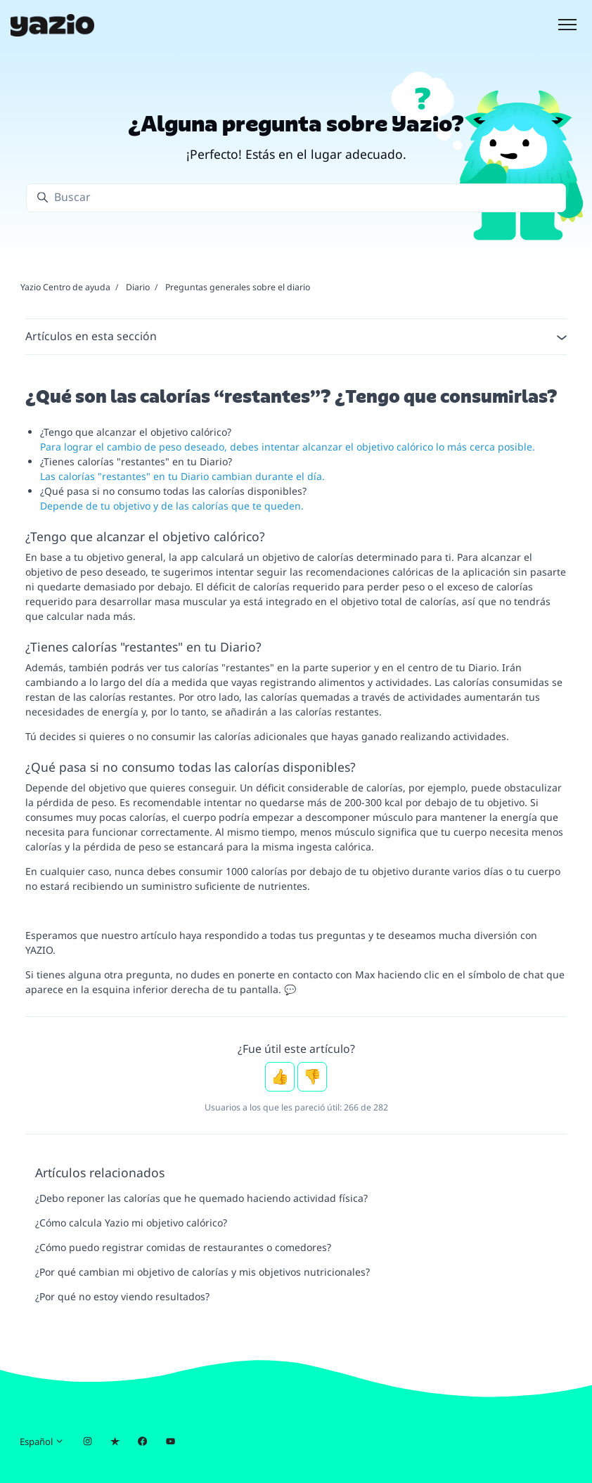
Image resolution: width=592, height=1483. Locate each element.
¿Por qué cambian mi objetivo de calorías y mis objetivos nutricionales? (202, 1271)
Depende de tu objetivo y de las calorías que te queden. (172, 505)
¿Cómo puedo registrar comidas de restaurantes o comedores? (183, 1247)
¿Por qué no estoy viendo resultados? (122, 1296)
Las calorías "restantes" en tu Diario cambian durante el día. (182, 476)
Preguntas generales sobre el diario (237, 287)
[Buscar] (296, 197)
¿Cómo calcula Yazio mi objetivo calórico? (131, 1222)
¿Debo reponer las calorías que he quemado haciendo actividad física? (201, 1198)
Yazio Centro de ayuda (65, 287)
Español (42, 1441)
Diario (138, 287)
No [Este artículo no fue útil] (312, 1077)
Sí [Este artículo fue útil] (280, 1077)
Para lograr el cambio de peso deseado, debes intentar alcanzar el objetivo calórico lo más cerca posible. (287, 446)
